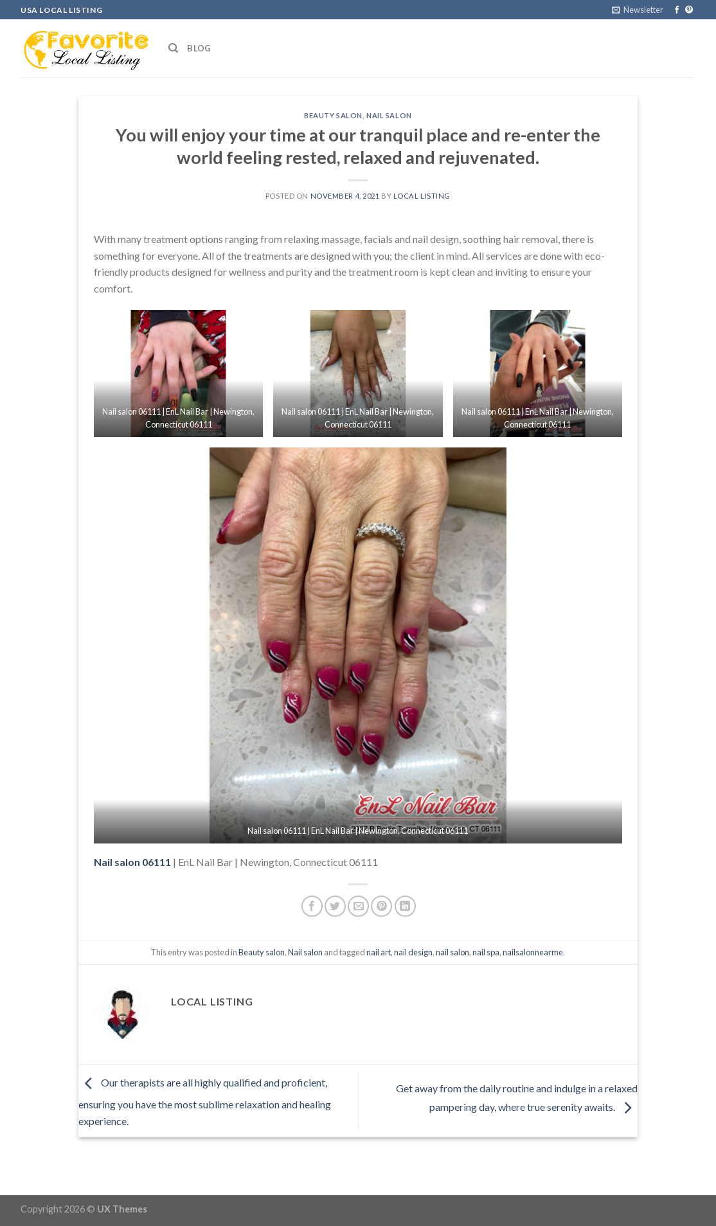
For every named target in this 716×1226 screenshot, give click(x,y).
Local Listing (422, 196)
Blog (199, 48)
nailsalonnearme (533, 952)
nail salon (452, 952)
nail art (378, 952)
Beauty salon (333, 115)
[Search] (173, 48)
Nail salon (389, 115)
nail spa (485, 952)
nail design (413, 952)
